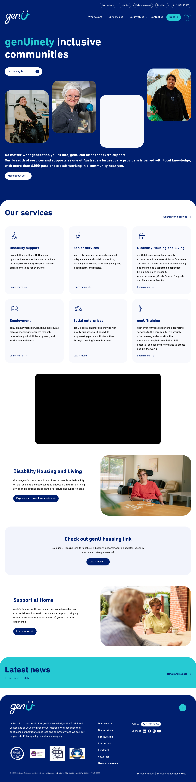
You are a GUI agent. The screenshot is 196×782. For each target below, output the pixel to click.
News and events (179, 674)
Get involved (137, 17)
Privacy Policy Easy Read (171, 773)
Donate (173, 17)
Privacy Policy (145, 773)
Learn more (18, 287)
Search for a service (177, 216)
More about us (18, 175)
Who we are (95, 17)
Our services (116, 17)
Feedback (162, 5)
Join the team (108, 5)
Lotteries (125, 5)
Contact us (157, 17)
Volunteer (103, 756)
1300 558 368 (181, 5)
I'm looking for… (23, 71)
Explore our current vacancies (36, 498)
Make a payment (143, 5)
